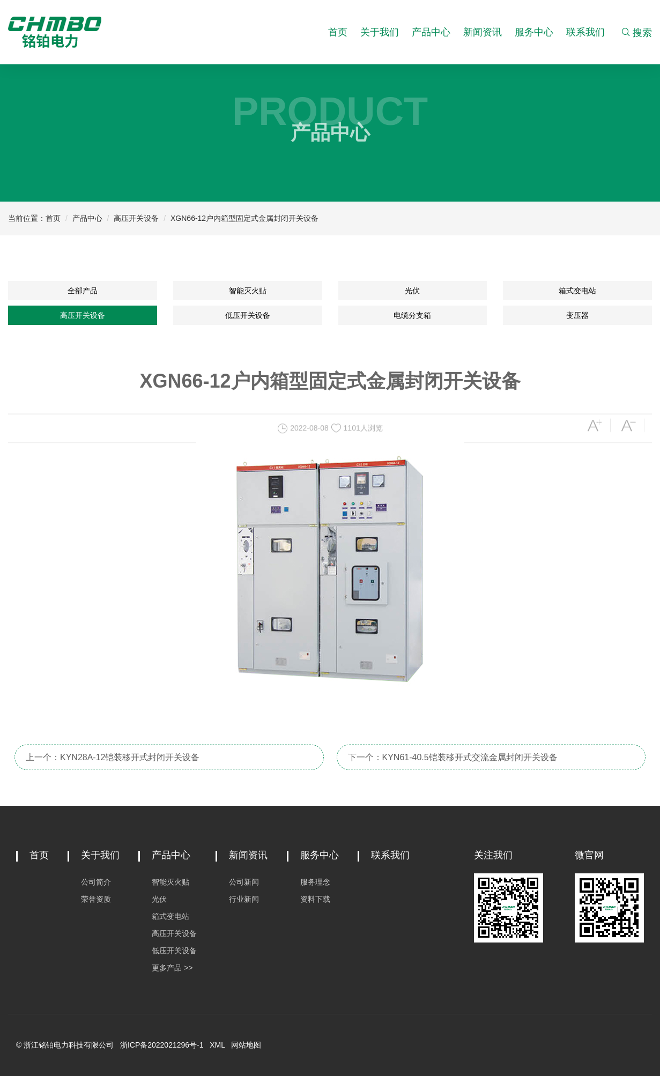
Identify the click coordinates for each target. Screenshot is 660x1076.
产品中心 (431, 32)
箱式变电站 (577, 290)
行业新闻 (244, 899)
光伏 (412, 290)
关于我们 (379, 32)
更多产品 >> (172, 967)
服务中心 (534, 32)
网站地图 (246, 1045)
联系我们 (585, 32)
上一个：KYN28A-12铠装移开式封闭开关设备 (113, 766)
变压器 (577, 315)
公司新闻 (244, 882)
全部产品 (83, 290)
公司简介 (96, 882)
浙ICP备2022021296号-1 (162, 1045)
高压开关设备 (136, 218)
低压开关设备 (247, 315)
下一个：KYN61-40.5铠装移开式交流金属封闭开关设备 (453, 766)
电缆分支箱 (412, 315)
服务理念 (315, 882)
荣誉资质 (96, 899)
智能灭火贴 (247, 290)
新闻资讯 (482, 32)
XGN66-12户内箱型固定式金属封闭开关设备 (244, 218)
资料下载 (315, 899)
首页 (337, 32)
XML (217, 1045)
